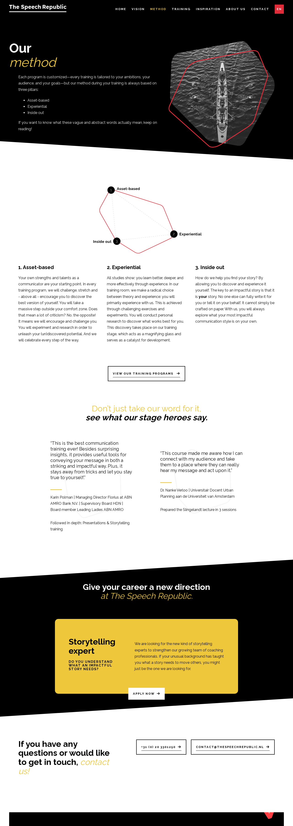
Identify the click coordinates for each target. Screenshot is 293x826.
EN (279, 9)
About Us (235, 9)
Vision (138, 9)
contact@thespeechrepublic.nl (230, 747)
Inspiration (208, 9)
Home (120, 9)
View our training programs (143, 373)
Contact (260, 9)
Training (181, 9)
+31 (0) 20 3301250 (158, 747)
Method (158, 9)
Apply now (144, 696)
